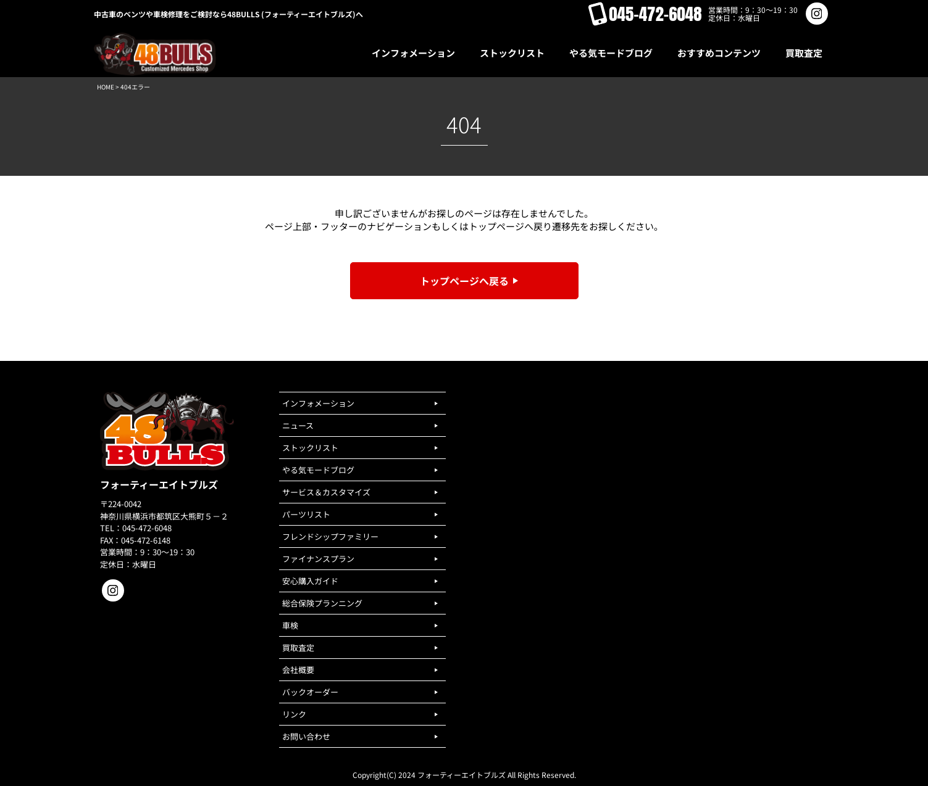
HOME (105, 86)
